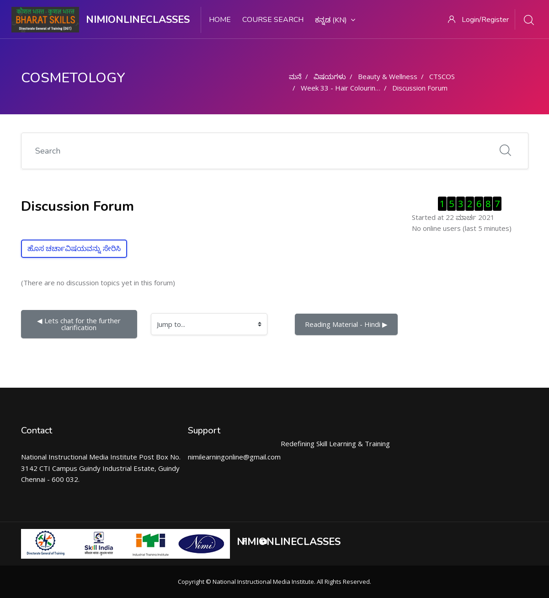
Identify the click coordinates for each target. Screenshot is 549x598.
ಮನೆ (295, 76)
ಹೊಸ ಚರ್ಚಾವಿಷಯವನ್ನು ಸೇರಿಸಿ (74, 249)
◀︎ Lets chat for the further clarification (80, 324)
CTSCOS (442, 76)
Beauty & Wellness (387, 76)
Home (220, 20)
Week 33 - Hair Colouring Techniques (359, 87)
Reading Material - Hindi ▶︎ (346, 324)
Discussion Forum (420, 87)
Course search (273, 20)
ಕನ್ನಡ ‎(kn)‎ (335, 20)
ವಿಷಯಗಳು (330, 76)
